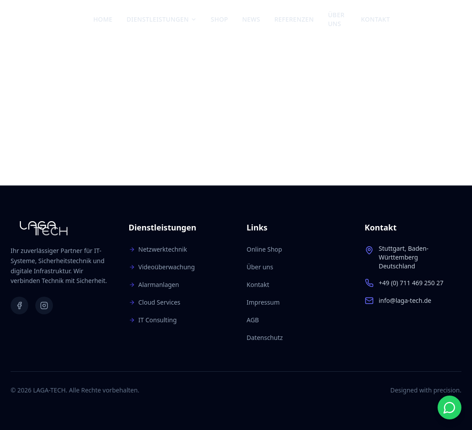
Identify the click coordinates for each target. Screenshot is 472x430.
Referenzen (294, 19)
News (251, 19)
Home (103, 19)
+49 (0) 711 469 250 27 (411, 283)
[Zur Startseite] (52, 19)
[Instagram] (425, 19)
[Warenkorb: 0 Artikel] (453, 19)
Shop (219, 19)
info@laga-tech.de (405, 300)
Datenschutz (265, 337)
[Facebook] (410, 19)
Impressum (263, 302)
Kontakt (375, 19)
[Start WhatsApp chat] (449, 407)
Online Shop (264, 249)
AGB (253, 320)
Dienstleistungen (162, 19)
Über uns (336, 19)
